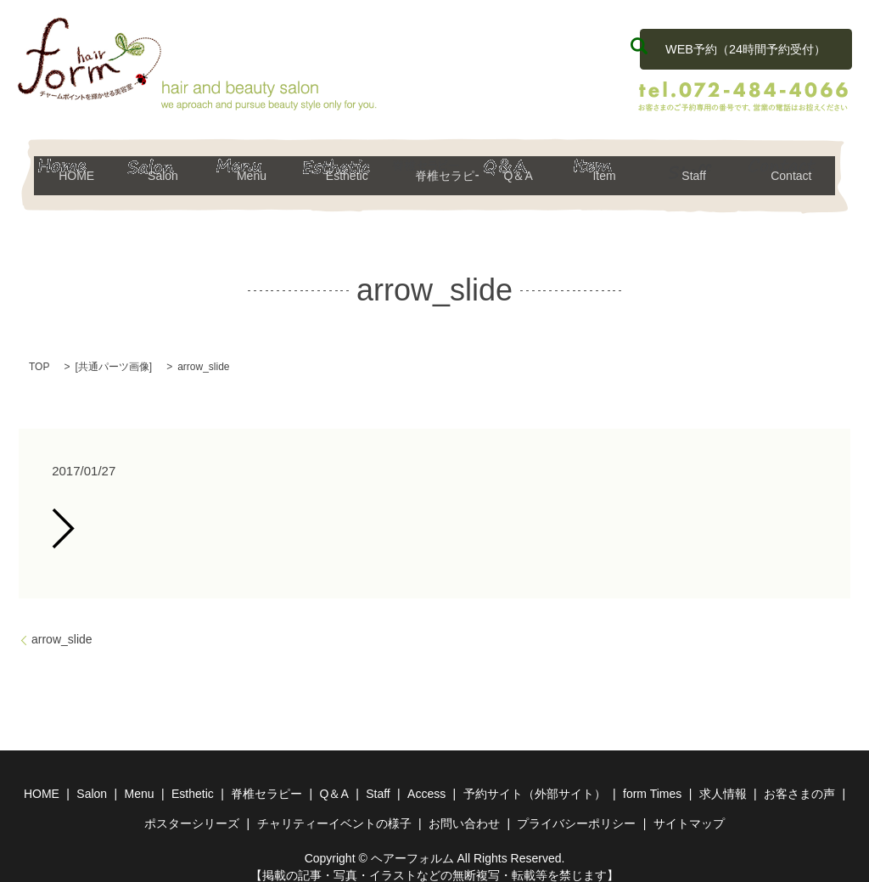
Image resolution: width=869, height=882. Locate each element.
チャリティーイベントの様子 (334, 810)
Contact (790, 168)
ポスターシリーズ (191, 810)
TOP (39, 353)
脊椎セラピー (434, 168)
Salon (167, 168)
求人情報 (723, 780)
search (639, 46)
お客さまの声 (799, 780)
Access (426, 780)
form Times (652, 780)
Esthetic (345, 168)
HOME (78, 168)
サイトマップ (689, 810)
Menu (256, 168)
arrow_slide (62, 625)
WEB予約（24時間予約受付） (745, 44)
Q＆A (523, 168)
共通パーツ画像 (113, 353)
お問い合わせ (464, 810)
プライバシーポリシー (576, 810)
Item (612, 168)
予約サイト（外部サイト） (534, 780)
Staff (701, 168)
